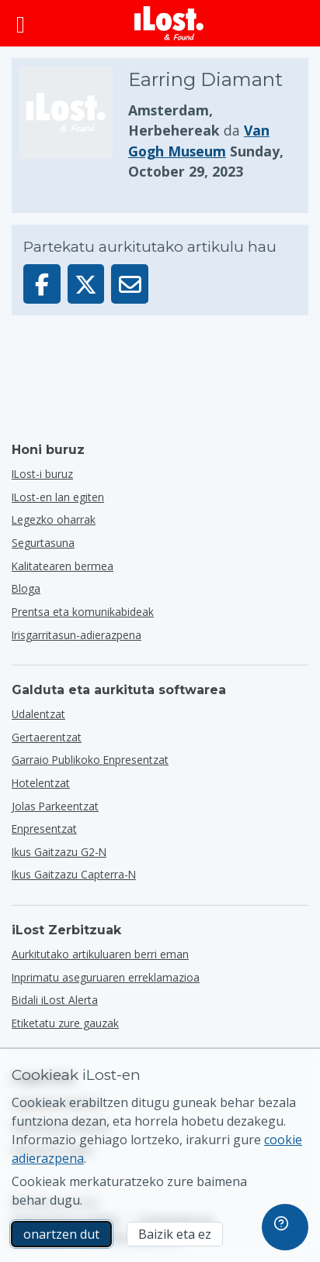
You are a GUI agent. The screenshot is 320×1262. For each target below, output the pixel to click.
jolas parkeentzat (55, 806)
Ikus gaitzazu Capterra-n (74, 874)
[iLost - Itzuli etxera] (169, 23)
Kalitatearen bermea (62, 566)
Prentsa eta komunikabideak (83, 611)
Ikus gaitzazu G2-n (59, 851)
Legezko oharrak (54, 519)
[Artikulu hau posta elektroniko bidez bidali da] (129, 284)
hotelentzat (41, 782)
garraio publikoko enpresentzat (90, 759)
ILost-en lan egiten (58, 497)
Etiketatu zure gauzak (65, 1023)
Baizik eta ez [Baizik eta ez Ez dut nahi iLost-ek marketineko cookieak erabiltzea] (174, 1234)
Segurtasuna (43, 542)
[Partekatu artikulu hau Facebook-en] (42, 284)
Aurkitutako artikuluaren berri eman (100, 954)
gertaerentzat (47, 737)
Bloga (26, 588)
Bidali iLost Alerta (55, 999)
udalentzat (38, 714)
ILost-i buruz (42, 473)
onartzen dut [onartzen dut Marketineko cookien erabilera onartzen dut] (61, 1234)
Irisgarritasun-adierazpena (76, 635)
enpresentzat (44, 828)
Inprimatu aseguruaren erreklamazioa (106, 977)
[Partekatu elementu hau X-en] (86, 284)
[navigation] (285, 1227)
